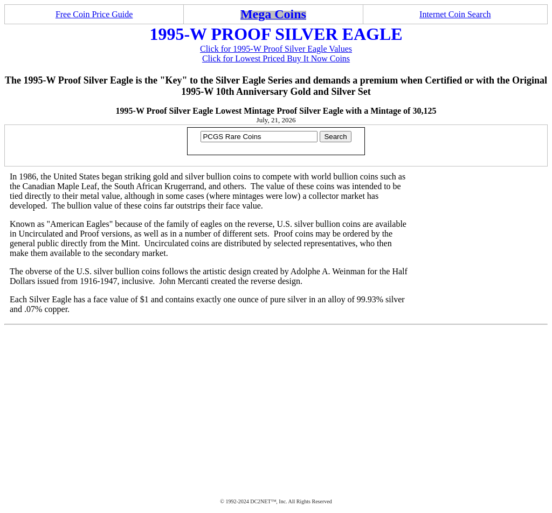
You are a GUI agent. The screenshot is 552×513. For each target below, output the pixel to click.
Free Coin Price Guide (94, 14)
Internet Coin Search (455, 14)
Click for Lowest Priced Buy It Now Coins (276, 58)
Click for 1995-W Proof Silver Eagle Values (276, 48)
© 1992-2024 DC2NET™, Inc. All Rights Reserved (276, 501)
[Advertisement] (276, 405)
